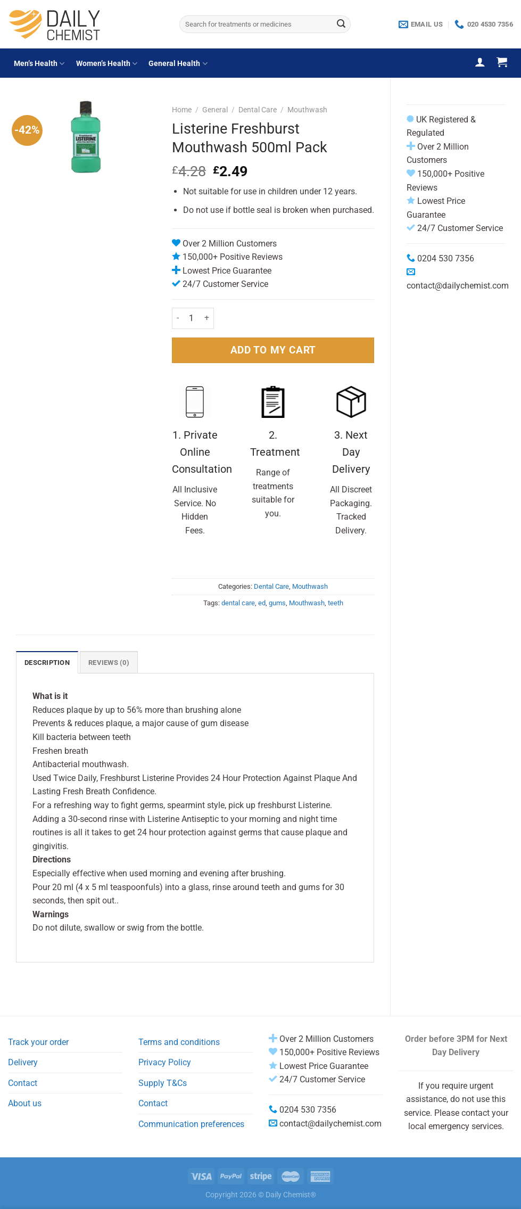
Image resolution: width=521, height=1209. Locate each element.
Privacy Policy (164, 1062)
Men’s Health (39, 64)
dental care (238, 603)
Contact (22, 1083)
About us (25, 1103)
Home (182, 109)
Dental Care (257, 109)
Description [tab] (47, 663)
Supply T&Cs (162, 1083)
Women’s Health (106, 64)
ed (262, 603)
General (215, 109)
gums (277, 603)
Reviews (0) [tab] (108, 663)
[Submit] (341, 24)
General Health (177, 64)
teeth (335, 603)
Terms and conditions (179, 1042)
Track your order (38, 1042)
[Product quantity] (191, 318)
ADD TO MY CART (273, 350)
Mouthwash (307, 109)
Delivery (23, 1062)
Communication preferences (191, 1124)
